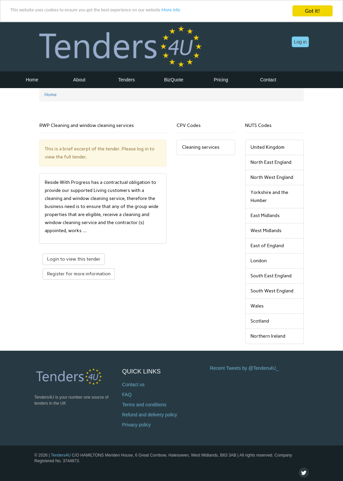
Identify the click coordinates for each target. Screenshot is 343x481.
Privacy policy (136, 424)
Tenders (126, 79)
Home (32, 79)
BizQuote (174, 79)
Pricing (221, 79)
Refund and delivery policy (149, 414)
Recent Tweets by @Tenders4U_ (244, 368)
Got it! (312, 10)
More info (206, 11)
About (79, 79)
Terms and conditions (144, 404)
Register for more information (79, 274)
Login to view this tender (73, 259)
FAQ (127, 394)
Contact (268, 79)
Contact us (133, 384)
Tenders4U (61, 455)
